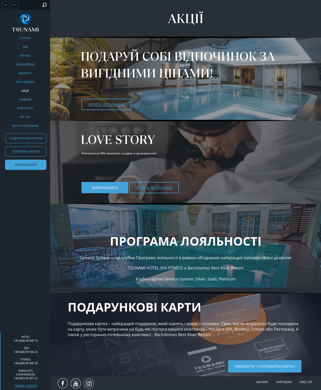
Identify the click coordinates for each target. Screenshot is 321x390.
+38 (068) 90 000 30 (26, 363)
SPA (25, 47)
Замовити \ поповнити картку (265, 366)
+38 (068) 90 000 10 (26, 340)
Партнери (284, 382)
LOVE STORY (118, 139)
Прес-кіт (305, 382)
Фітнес (25, 55)
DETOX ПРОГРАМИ (25, 126)
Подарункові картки (25, 138)
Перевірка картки (26, 151)
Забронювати (25, 165)
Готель (25, 38)
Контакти (25, 108)
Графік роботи (26, 385)
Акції (25, 90)
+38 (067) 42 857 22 (26, 378)
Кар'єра (262, 382)
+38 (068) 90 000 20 (26, 352)
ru (5, 5)
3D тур (25, 117)
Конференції (25, 64)
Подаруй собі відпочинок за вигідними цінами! (177, 65)
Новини (25, 99)
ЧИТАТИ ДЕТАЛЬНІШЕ (106, 104)
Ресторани (25, 82)
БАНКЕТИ (25, 73)
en (15, 5)
